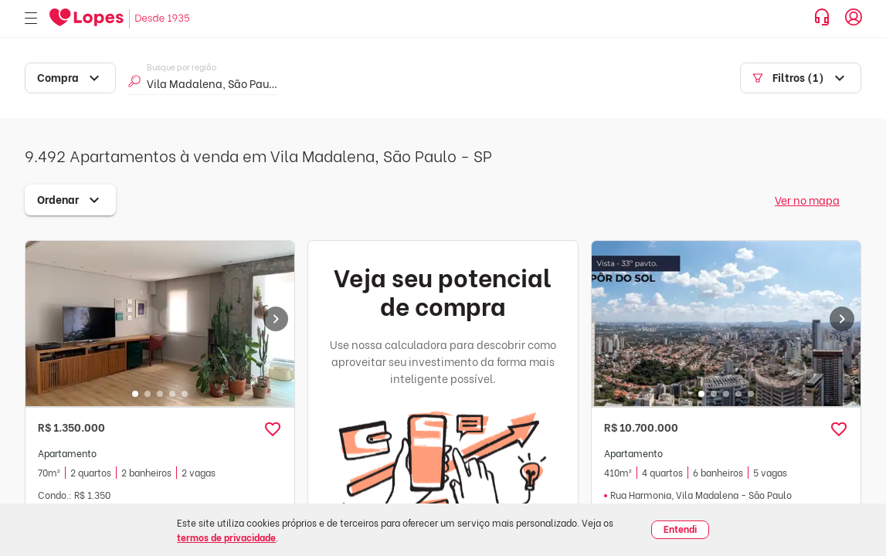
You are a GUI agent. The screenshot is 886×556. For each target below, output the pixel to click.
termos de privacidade (226, 537)
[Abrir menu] (31, 19)
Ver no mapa (807, 200)
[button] (272, 429)
